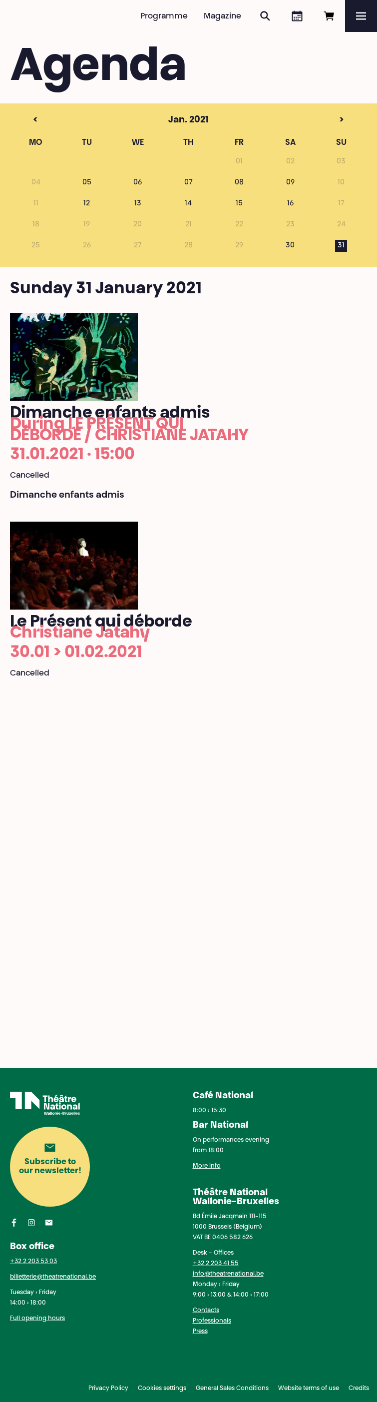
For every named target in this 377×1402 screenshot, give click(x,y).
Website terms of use (308, 1389)
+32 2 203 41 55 (216, 1264)
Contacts (206, 1311)
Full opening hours (37, 1319)
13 (137, 203)
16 (290, 203)
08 (239, 182)
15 (239, 203)
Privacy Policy (108, 1389)
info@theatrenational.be (228, 1274)
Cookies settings (162, 1389)
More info (207, 1166)
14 (188, 203)
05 (86, 182)
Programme (164, 16)
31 (341, 245)
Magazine (222, 16)
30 (290, 245)
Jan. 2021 (171, 120)
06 (137, 182)
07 (188, 182)
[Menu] (361, 16)
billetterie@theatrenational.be (53, 1277)
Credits (359, 1389)
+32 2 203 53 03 (33, 1262)
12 (86, 203)
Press (200, 1332)
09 (290, 182)
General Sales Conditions (232, 1389)
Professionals (212, 1321)
